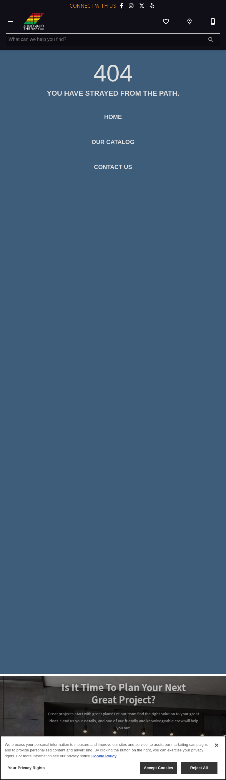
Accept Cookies (158, 768)
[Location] (189, 21)
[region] (113, 758)
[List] (166, 21)
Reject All (199, 768)
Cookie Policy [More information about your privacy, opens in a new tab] (104, 756)
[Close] (216, 745)
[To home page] (33, 21)
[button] (11, 21)
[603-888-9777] (213, 21)
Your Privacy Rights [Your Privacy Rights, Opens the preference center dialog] (26, 768)
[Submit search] (211, 39)
